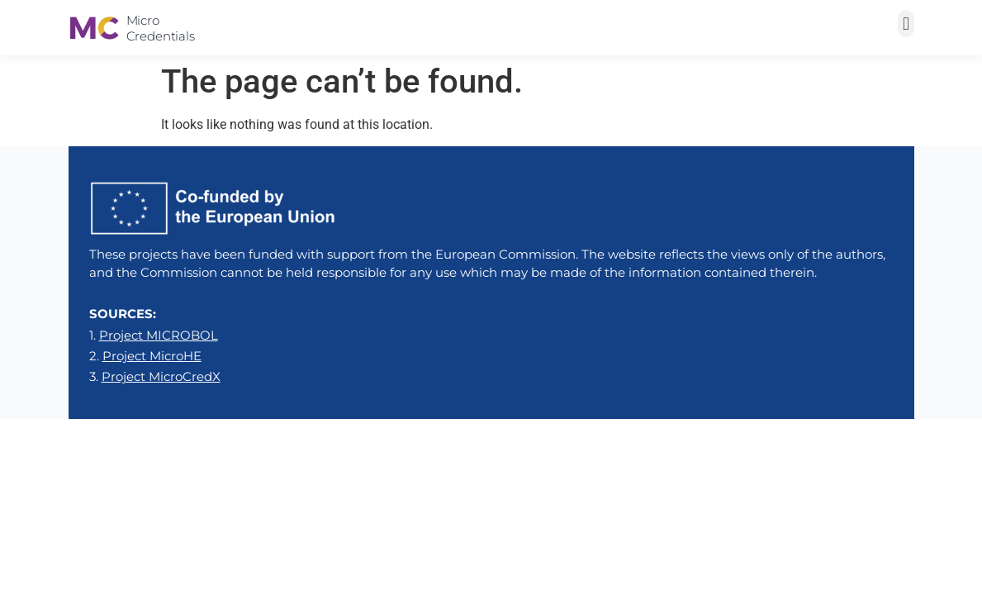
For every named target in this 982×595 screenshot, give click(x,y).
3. (155, 376)
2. (145, 356)
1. (153, 335)
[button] (905, 23)
